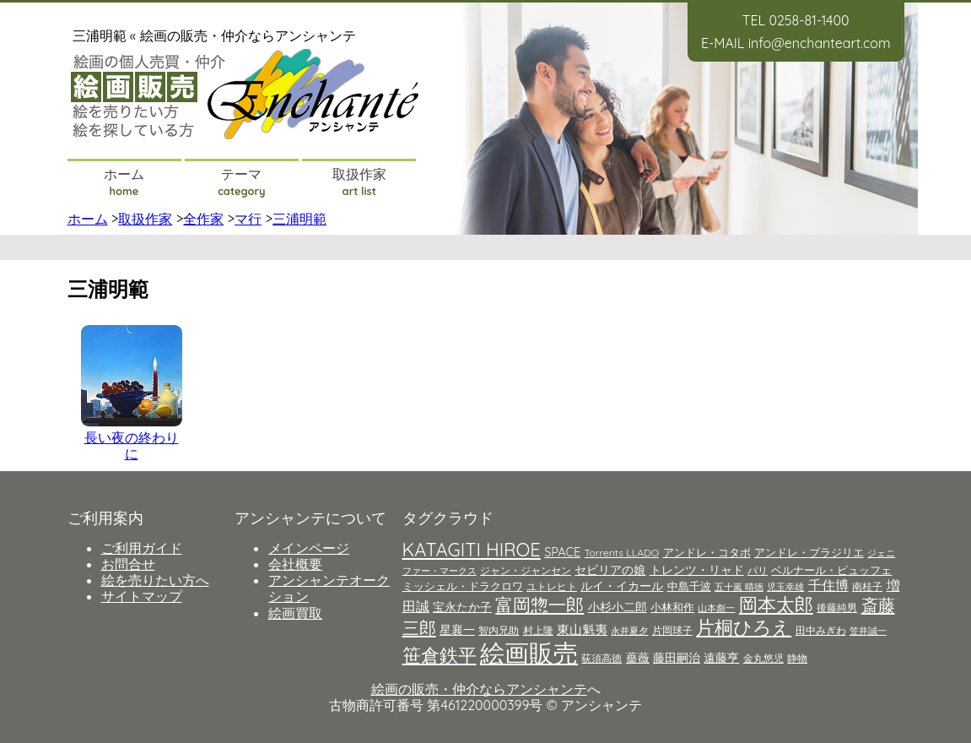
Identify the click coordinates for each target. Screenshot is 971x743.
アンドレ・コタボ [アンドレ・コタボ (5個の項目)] (707, 552)
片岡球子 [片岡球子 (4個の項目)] (672, 630)
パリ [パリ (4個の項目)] (757, 570)
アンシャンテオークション (329, 588)
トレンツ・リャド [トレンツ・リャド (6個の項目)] (697, 570)
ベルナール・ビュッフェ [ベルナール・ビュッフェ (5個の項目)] (831, 570)
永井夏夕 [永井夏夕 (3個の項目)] (629, 631)
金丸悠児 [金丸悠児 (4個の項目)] (763, 658)
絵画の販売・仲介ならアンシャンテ (479, 689)
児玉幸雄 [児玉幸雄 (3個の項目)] (785, 587)
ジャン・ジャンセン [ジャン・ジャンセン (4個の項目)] (525, 570)
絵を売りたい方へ (155, 580)
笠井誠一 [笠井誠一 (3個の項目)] (868, 631)
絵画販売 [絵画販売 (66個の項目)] (529, 652)
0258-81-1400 (809, 20)
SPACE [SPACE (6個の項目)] (562, 552)
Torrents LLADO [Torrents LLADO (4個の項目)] (622, 552)
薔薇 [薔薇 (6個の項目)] (638, 657)
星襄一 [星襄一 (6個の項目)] (457, 629)
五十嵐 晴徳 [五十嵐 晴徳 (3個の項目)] (739, 587)
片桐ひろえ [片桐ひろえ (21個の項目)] (743, 627)
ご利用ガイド (141, 548)
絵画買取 (295, 613)
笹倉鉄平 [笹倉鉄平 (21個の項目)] (439, 654)
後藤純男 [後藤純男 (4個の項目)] (837, 607)
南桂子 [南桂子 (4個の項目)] (867, 586)
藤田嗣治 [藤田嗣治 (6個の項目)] (676, 657)
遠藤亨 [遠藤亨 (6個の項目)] (721, 657)
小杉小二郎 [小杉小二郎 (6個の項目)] (617, 607)
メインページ (308, 548)
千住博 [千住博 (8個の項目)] (828, 585)
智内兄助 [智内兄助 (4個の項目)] (498, 630)
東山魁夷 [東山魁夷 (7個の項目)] (582, 629)
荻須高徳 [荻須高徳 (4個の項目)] (601, 658)
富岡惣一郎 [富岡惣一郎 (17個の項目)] (539, 605)
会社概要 (295, 564)
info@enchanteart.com (819, 43)
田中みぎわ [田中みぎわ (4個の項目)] (821, 630)
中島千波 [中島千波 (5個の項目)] (689, 586)
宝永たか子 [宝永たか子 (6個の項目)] (462, 607)
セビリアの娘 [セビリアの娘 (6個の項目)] (610, 570)
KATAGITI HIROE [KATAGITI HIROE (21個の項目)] (471, 549)
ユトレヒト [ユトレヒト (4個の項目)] (551, 586)
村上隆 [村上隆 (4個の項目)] (538, 630)
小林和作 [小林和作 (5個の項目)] (672, 607)
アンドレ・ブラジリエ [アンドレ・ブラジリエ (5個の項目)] (809, 552)
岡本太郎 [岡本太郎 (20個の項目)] (776, 604)
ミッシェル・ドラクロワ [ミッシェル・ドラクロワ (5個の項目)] (462, 586)
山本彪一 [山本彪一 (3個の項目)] (716, 608)
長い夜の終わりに (131, 445)
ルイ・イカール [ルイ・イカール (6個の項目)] (621, 586)
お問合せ (128, 564)
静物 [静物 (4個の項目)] (797, 658)
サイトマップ (141, 596)
